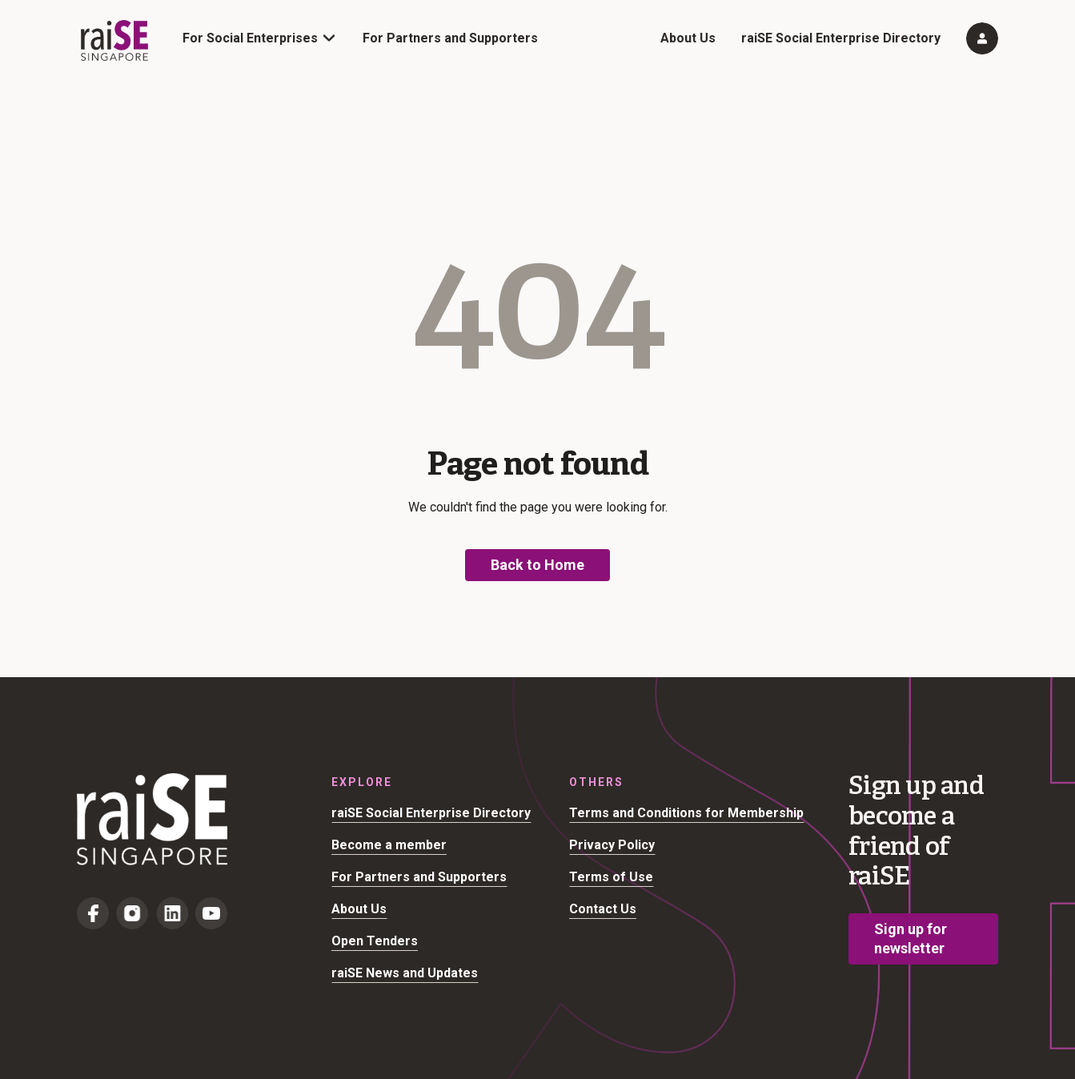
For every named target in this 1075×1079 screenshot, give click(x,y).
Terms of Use (611, 876)
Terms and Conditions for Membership (686, 812)
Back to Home (537, 564)
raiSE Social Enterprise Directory (841, 38)
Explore (361, 782)
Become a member (389, 844)
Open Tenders (374, 941)
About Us (688, 38)
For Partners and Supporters (450, 38)
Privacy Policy (612, 844)
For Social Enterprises (250, 38)
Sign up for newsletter (910, 939)
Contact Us (602, 909)
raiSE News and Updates (404, 973)
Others (596, 782)
